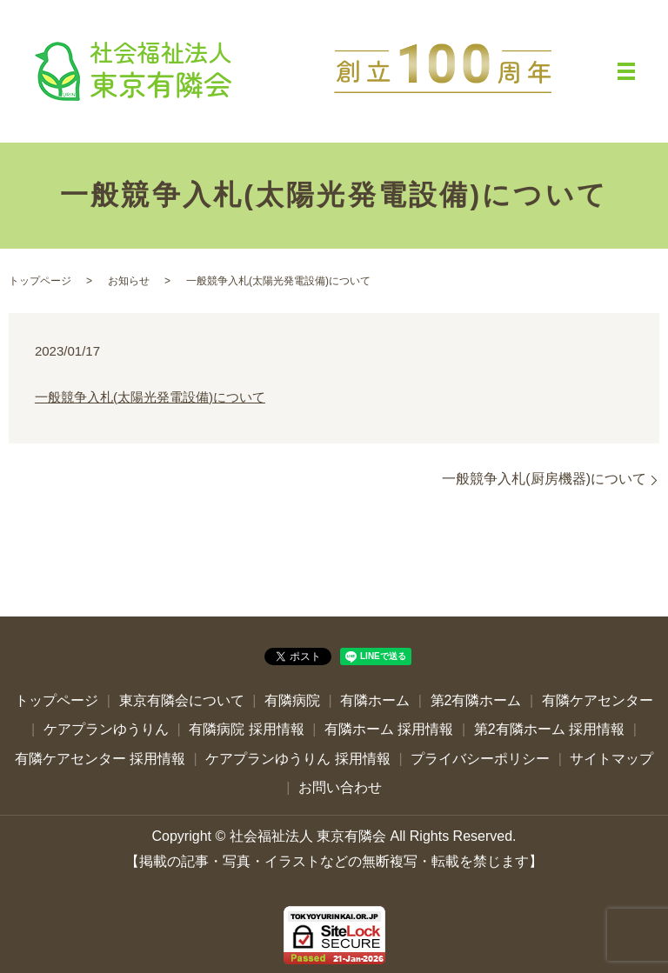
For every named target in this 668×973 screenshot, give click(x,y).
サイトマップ (611, 758)
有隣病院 (292, 700)
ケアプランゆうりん (106, 729)
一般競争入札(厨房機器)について (544, 478)
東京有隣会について (181, 700)
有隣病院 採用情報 (246, 729)
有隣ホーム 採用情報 (388, 729)
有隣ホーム (375, 700)
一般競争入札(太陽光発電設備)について (150, 397)
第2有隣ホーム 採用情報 (549, 729)
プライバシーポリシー (480, 758)
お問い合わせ (340, 787)
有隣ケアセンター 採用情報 (100, 758)
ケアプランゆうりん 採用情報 (297, 758)
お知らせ (129, 281)
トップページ (40, 281)
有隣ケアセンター (597, 700)
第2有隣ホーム (476, 700)
